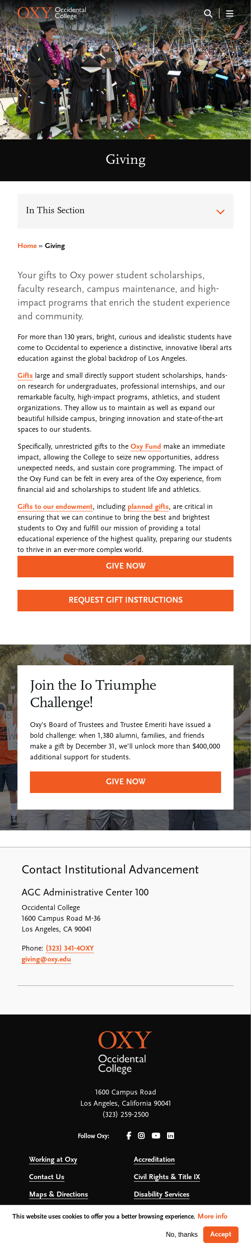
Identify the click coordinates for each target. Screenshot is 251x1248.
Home (27, 246)
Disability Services (161, 1195)
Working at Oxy (53, 1160)
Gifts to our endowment (55, 507)
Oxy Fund (145, 447)
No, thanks (181, 1234)
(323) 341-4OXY (70, 949)
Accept (220, 1234)
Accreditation (154, 1160)
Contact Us (46, 1177)
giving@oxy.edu (46, 959)
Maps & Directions (58, 1195)
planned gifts (148, 507)
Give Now (125, 782)
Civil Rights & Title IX (167, 1177)
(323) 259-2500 (125, 1115)
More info (212, 1217)
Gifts (25, 376)
